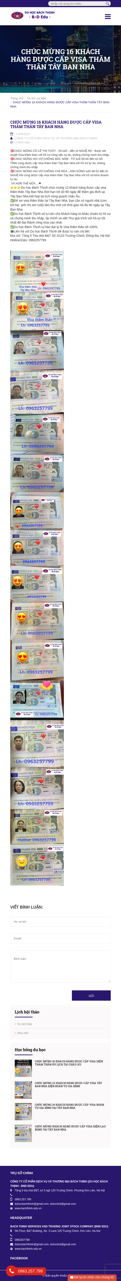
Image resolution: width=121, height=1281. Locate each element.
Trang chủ (16, 98)
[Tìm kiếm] (107, 3)
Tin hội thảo (24, 1024)
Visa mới (22, 1033)
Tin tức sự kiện (36, 98)
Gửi (91, 996)
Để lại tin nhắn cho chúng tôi (92, 1277)
